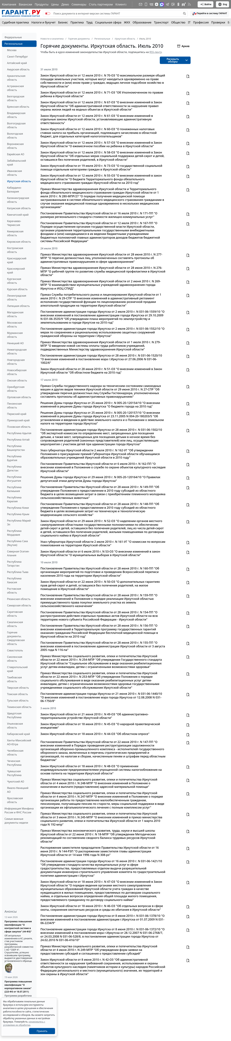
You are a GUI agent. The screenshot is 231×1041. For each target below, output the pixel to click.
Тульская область (18, 700)
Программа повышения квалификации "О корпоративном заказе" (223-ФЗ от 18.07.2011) (18, 986)
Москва (11, 50)
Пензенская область (14, 405)
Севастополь (15, 650)
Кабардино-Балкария (14, 189)
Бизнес (63, 22)
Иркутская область (19, 181)
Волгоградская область (16, 125)
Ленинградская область (16, 297)
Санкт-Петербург (17, 56)
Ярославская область (15, 800)
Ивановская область (14, 173)
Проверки (218, 22)
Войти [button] (205, 4)
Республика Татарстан (14, 563)
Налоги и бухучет (43, 22)
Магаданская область (15, 314)
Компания (9, 4)
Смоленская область (14, 658)
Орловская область (19, 397)
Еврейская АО (15, 154)
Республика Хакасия (14, 580)
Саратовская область (15, 613)
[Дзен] (156, 4)
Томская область (17, 694)
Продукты (41, 4)
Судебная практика (15, 22)
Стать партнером (101, 4)
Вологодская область (15, 135)
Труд (89, 22)
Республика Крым (18, 514)
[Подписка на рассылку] (140, 4)
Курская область (17, 289)
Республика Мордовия (14, 532)
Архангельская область (16, 77)
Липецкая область (18, 306)
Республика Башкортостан (16, 448)
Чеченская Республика (14, 763)
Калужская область (19, 208)
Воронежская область (15, 146)
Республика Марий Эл (19, 522)
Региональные (13, 43)
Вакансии (25, 4)
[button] (209, 13)
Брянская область (18, 106)
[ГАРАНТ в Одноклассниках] (178, 4)
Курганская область (14, 281)
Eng (222, 4)
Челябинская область (15, 752)
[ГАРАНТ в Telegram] (167, 4)
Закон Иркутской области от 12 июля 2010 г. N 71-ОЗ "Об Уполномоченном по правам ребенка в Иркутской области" (101, 94)
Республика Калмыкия (14, 489)
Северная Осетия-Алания (18, 553)
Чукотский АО (15, 781)
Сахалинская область (15, 624)
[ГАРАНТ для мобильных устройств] (146, 4)
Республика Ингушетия (14, 479)
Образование (142, 22)
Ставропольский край (17, 669)
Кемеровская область (15, 233)
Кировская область (19, 241)
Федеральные (13, 37)
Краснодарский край (16, 260)
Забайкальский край (16, 162)
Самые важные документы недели (16, 820)
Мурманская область (15, 335)
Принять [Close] (42, 1031)
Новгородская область (16, 362)
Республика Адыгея (19, 433)
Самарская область (19, 605)
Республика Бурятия (14, 458)
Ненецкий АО (15, 343)
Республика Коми (18, 507)
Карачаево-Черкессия (14, 223)
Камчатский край (18, 214)
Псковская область (18, 427)
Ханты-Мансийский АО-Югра (19, 742)
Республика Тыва (17, 572)
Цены (55, 4)
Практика (77, 22)
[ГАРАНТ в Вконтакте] (151, 4)
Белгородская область (15, 98)
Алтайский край (17, 63)
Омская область (17, 380)
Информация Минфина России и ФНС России (19, 810)
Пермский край (16, 414)
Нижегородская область (17, 351)
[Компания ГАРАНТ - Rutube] (184, 4)
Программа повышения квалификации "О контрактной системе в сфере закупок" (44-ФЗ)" (18, 926)
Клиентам (122, 4)
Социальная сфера (108, 22)
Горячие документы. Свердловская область (16, 638)
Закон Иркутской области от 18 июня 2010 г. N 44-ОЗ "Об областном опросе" (94, 734)
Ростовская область (14, 590)
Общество (178, 22)
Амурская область (18, 69)
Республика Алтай (18, 439)
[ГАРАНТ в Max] (162, 4)
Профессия (201, 22)
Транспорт (161, 22)
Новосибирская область (16, 372)
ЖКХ (127, 22)
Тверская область (18, 687)
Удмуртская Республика (14, 715)
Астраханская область (15, 88)
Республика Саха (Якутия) (17, 543)
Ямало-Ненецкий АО (17, 790)
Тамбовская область (14, 679)
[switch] (47, 13)
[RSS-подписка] (189, 4)
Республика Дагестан (14, 468)
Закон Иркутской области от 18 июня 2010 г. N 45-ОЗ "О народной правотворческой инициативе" (100, 725)
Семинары (79, 4)
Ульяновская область (15, 725)
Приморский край (18, 420)
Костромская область (15, 250)
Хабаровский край (18, 734)
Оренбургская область (16, 389)
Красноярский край (16, 270)
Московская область (14, 324)
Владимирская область (16, 115)
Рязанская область (18, 599)
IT (189, 22)
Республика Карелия (14, 499)
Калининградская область (18, 200)
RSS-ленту (155, 52)
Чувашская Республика (14, 773)
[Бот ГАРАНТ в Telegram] (173, 4)
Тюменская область (19, 707)
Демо (65, 4)
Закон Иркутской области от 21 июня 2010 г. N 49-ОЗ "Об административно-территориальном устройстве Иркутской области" (94, 716)
